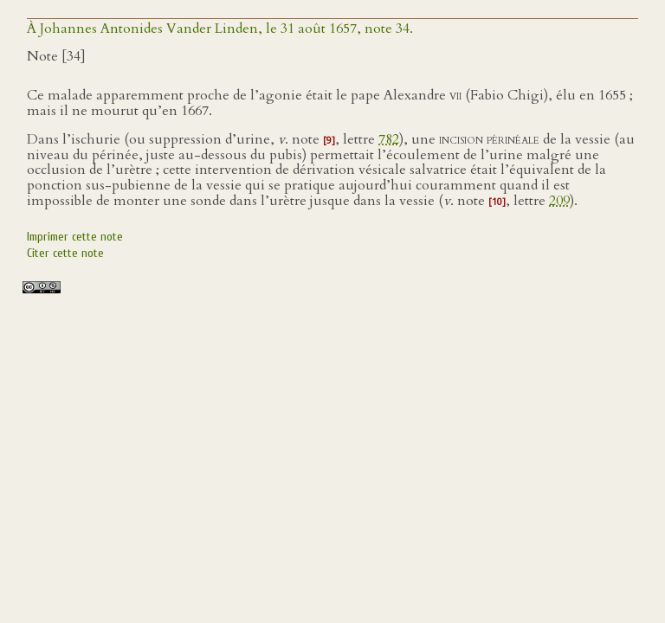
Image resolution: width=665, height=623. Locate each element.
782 (388, 139)
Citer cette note (65, 253)
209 (559, 200)
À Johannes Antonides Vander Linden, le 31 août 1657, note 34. (220, 28)
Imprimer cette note (75, 236)
